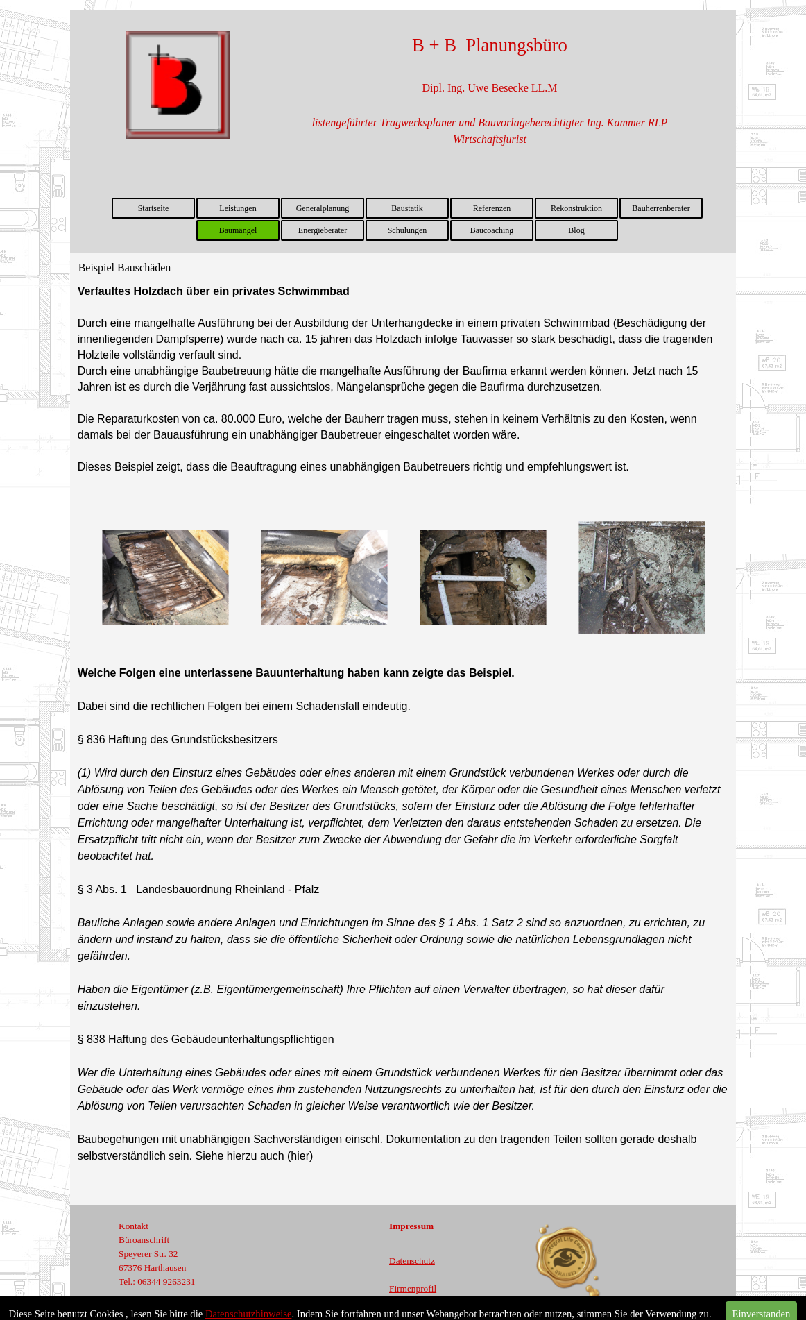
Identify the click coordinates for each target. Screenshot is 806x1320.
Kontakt (133, 1226)
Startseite (153, 208)
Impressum (411, 1226)
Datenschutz (412, 1260)
